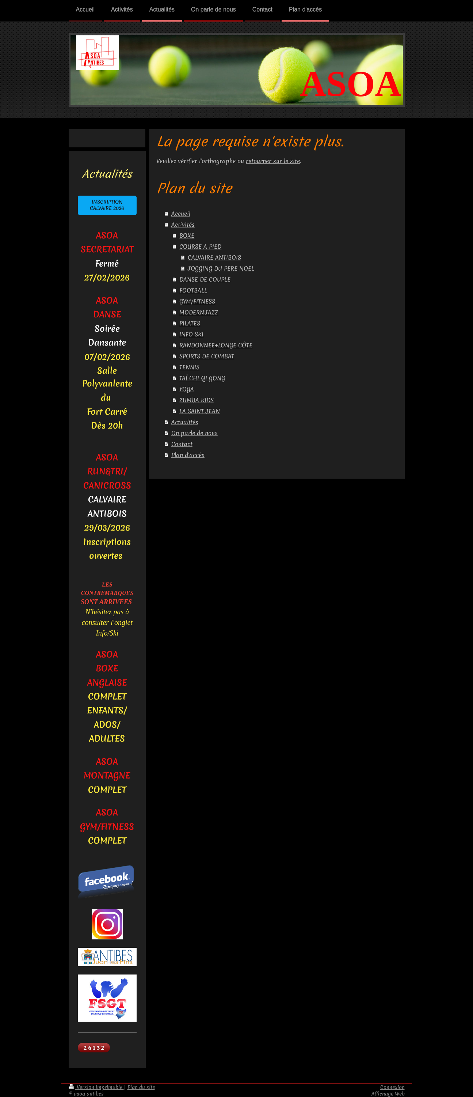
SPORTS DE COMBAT (206, 356)
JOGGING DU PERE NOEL (221, 268)
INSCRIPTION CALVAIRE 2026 (107, 205)
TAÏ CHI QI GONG (202, 378)
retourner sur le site (273, 161)
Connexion (392, 1087)
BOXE (186, 235)
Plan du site (141, 1087)
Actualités (184, 422)
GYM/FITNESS (197, 301)
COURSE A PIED (200, 246)
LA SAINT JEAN (199, 411)
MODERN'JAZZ (198, 312)
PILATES (189, 323)
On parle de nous (194, 433)
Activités (183, 224)
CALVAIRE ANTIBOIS (214, 257)
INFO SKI (191, 334)
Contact (181, 444)
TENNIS (189, 367)
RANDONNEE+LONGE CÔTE (215, 345)
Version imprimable (96, 1087)
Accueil (180, 214)
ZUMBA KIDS (196, 400)
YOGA (186, 389)
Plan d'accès (188, 455)
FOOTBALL (193, 290)
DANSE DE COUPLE (204, 279)
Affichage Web (388, 1093)
